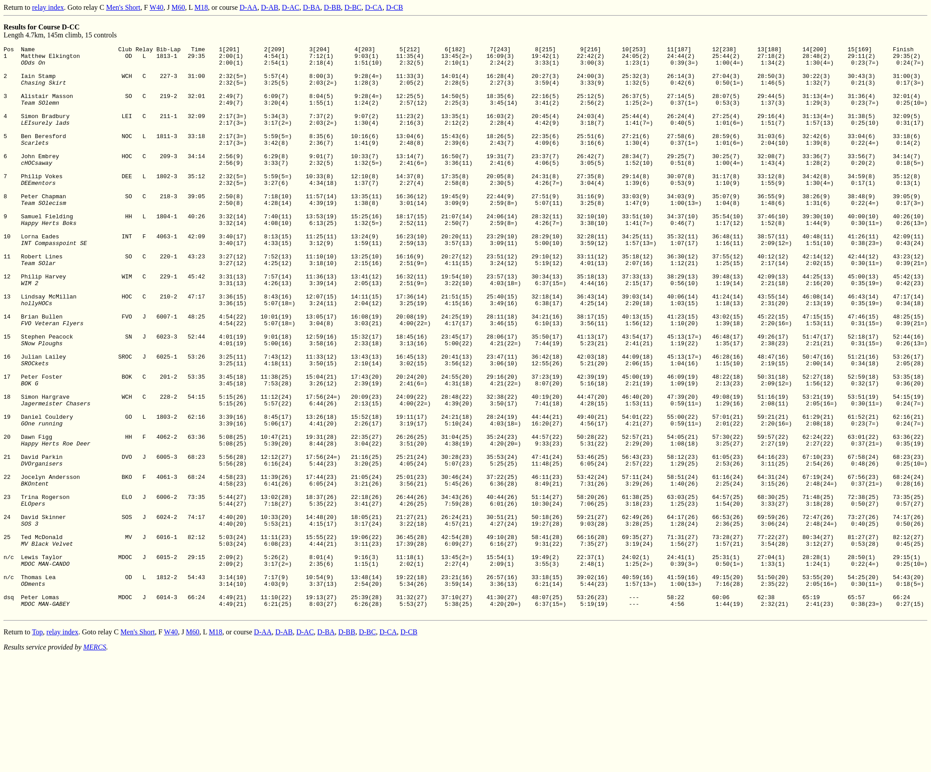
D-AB (269, 7)
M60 (178, 7)
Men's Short (123, 7)
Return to (18, 7)
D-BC (353, 7)
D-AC (290, 7)
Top (37, 745)
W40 (156, 7)
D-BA (311, 7)
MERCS (94, 760)
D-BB (332, 7)
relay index (48, 7)
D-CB (394, 7)
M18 (201, 7)
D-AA (248, 7)
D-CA (373, 7)
